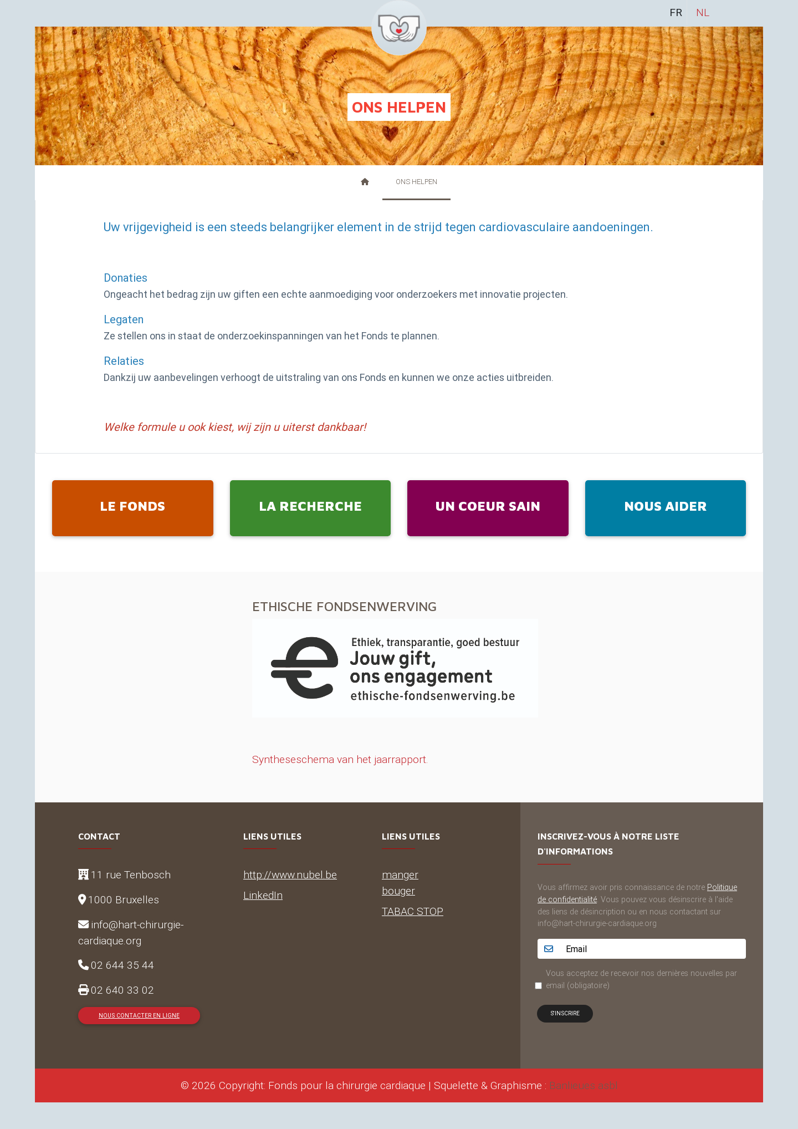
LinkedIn (263, 895)
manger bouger (400, 882)
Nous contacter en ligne (139, 1015)
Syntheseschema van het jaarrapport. (340, 759)
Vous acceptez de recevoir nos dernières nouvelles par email (641, 979)
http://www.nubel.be (290, 874)
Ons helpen (416, 181)
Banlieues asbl (583, 1085)
